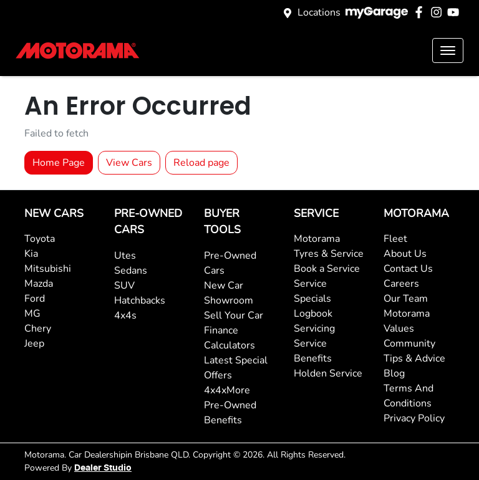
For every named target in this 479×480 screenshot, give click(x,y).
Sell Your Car (233, 315)
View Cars (129, 163)
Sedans (130, 270)
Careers (401, 283)
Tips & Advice (414, 358)
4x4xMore (227, 390)
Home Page (58, 163)
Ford (34, 298)
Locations (319, 12)
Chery (37, 328)
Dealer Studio (103, 468)
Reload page (201, 163)
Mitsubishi (47, 269)
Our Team (406, 298)
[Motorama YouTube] (455, 12)
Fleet (395, 239)
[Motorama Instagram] (438, 12)
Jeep (34, 343)
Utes (125, 255)
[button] (447, 50)
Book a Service (327, 269)
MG (32, 313)
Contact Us (408, 269)
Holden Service (328, 373)
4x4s (125, 315)
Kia (31, 254)
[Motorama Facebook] (421, 12)
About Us (405, 254)
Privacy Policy (414, 418)
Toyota (39, 239)
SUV (124, 285)
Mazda (38, 283)
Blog (394, 373)
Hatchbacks (139, 300)
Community (409, 343)
